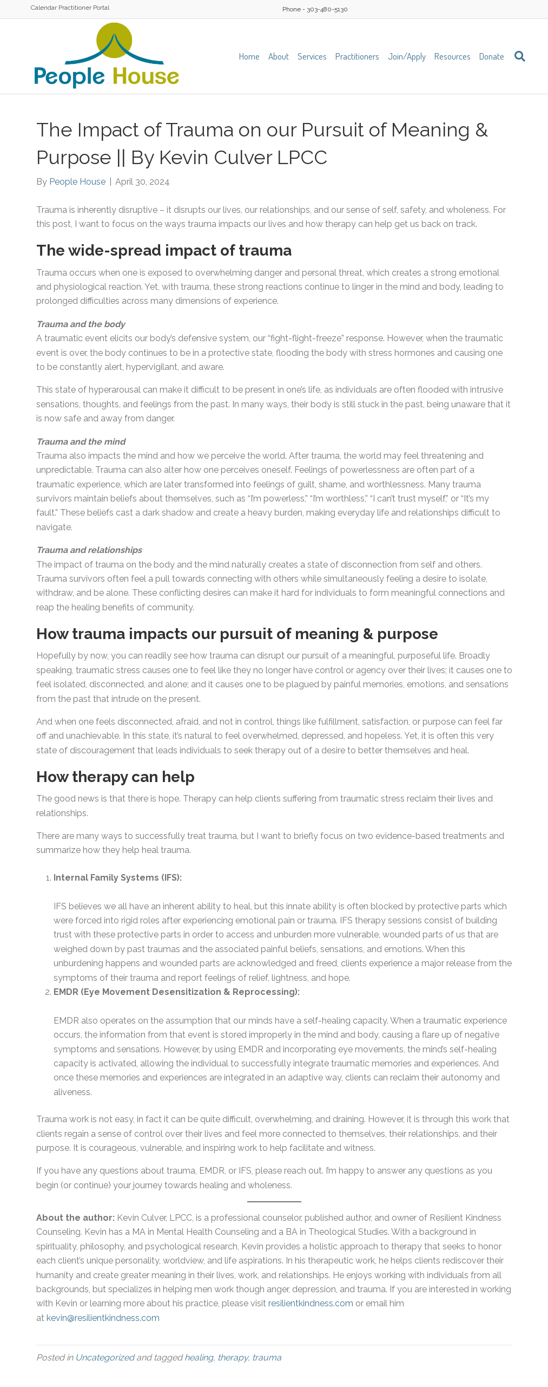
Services (312, 56)
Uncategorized (104, 1357)
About (278, 56)
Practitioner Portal (83, 7)
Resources (452, 56)
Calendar (44, 7)
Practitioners (357, 56)
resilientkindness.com (309, 1303)
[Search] (517, 56)
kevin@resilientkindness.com (103, 1318)
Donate (491, 56)
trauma (266, 1357)
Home (249, 56)
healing (198, 1357)
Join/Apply (407, 56)
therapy (232, 1357)
